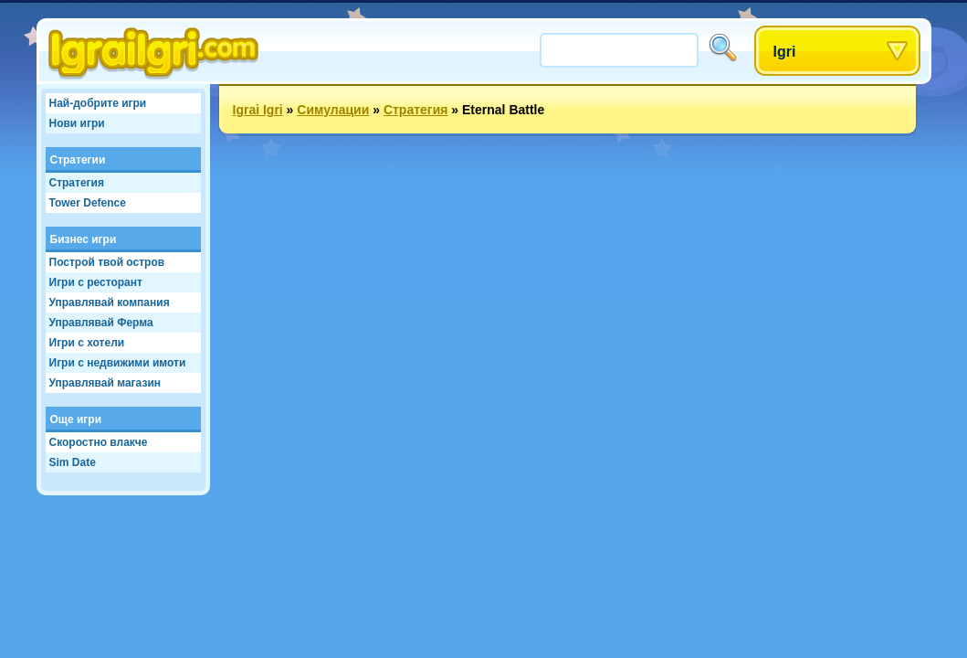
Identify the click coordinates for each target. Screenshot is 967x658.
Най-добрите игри (98, 103)
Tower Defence (87, 202)
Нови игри (77, 123)
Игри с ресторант (95, 282)
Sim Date (72, 462)
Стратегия (76, 182)
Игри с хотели (87, 342)
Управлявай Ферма (101, 322)
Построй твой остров (107, 262)
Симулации (333, 109)
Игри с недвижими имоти (117, 362)
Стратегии (78, 160)
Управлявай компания (109, 302)
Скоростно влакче (98, 442)
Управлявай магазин (105, 383)
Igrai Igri (258, 109)
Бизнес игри (83, 239)
